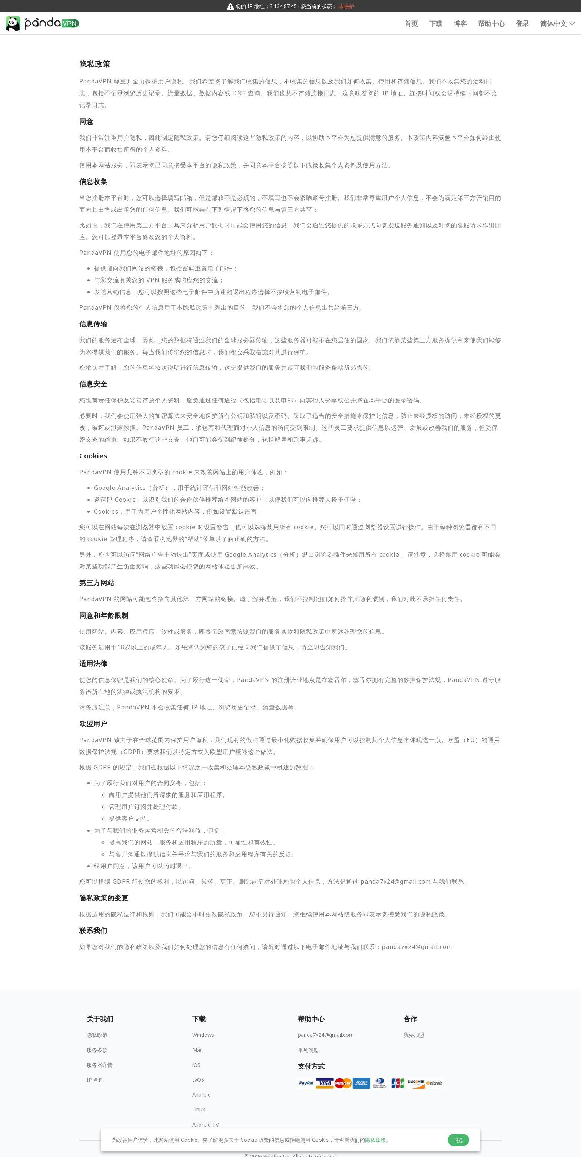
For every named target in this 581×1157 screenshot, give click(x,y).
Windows (203, 1034)
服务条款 (97, 1050)
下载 (435, 23)
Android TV (205, 1124)
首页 (411, 23)
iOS (196, 1064)
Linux (198, 1109)
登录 (522, 23)
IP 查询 (95, 1079)
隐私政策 (97, 1034)
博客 (460, 23)
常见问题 (308, 1050)
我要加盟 (414, 1034)
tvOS (198, 1079)
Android (201, 1094)
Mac (197, 1050)
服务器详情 (100, 1064)
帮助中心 (491, 23)
